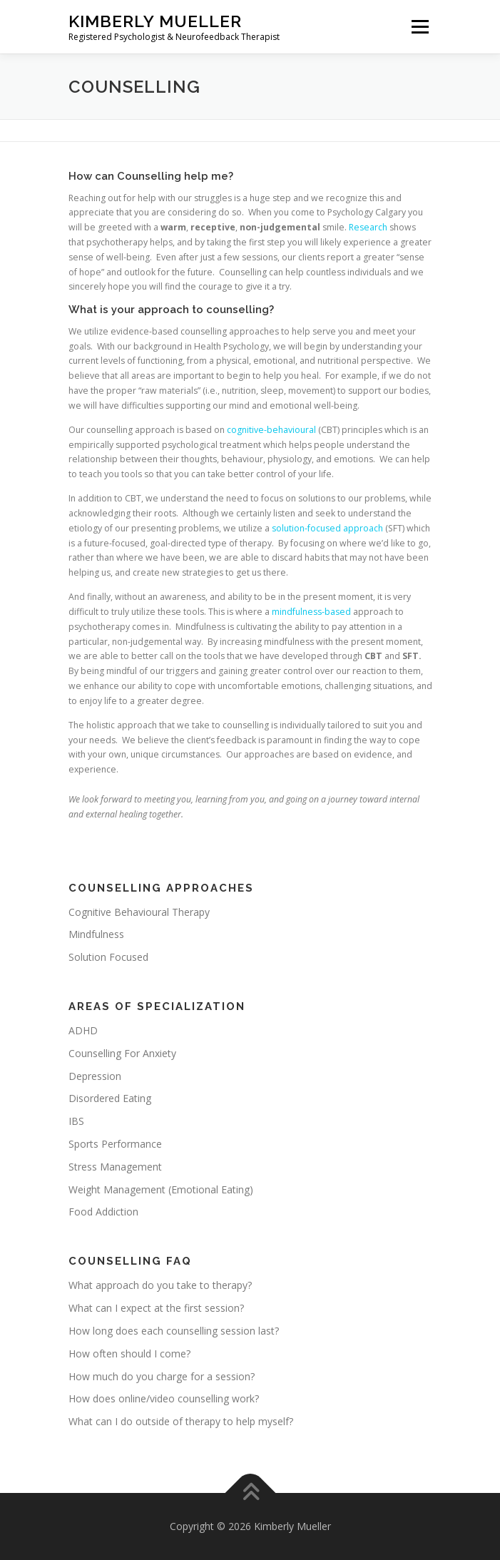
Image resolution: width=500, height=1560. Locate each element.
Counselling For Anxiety (122, 1053)
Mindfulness (96, 934)
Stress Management (115, 1166)
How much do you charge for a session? (161, 1376)
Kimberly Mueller (155, 21)
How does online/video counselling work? (163, 1398)
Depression (94, 1076)
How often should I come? (129, 1353)
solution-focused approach (328, 528)
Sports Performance (115, 1144)
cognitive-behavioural (271, 430)
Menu (419, 27)
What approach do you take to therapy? (160, 1285)
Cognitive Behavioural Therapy (139, 912)
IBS (76, 1121)
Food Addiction (103, 1211)
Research (369, 227)
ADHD (83, 1030)
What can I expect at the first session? (156, 1308)
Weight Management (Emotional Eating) (160, 1189)
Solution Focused (108, 957)
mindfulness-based (312, 612)
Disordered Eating (109, 1098)
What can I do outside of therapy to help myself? (180, 1421)
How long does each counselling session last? (173, 1330)
